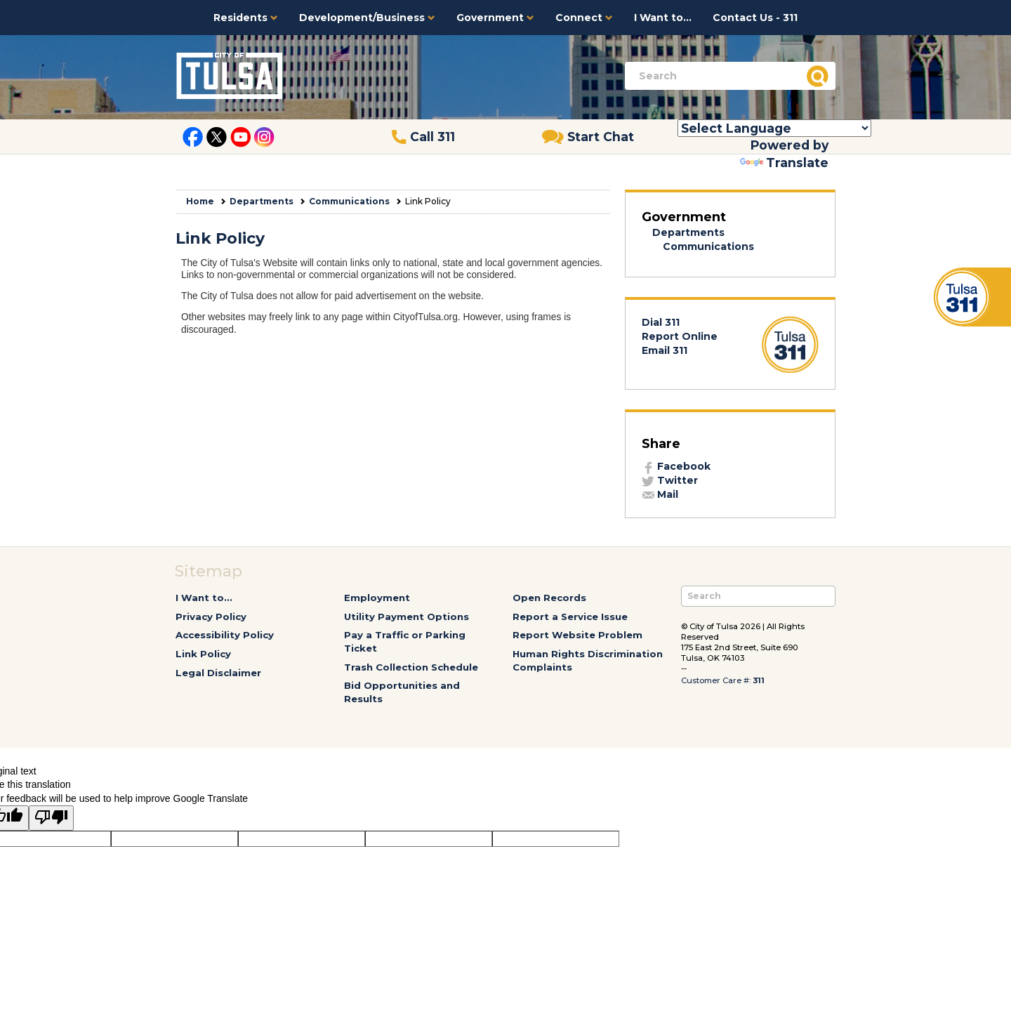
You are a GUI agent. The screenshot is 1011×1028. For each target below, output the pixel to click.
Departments (261, 201)
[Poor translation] (51, 818)
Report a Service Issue (570, 616)
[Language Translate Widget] (774, 128)
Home (200, 201)
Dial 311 (661, 322)
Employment (377, 597)
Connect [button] (584, 17)
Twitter (670, 480)
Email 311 (664, 350)
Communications (349, 201)
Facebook (676, 466)
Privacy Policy (211, 616)
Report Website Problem (577, 634)
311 (759, 680)
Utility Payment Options (406, 616)
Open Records (549, 597)
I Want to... (663, 17)
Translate (784, 162)
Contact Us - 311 (755, 17)
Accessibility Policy (225, 634)
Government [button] (495, 17)
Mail (660, 494)
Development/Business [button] (367, 17)
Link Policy (203, 653)
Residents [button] (245, 17)
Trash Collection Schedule (411, 667)
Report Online (680, 336)
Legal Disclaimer (218, 672)
